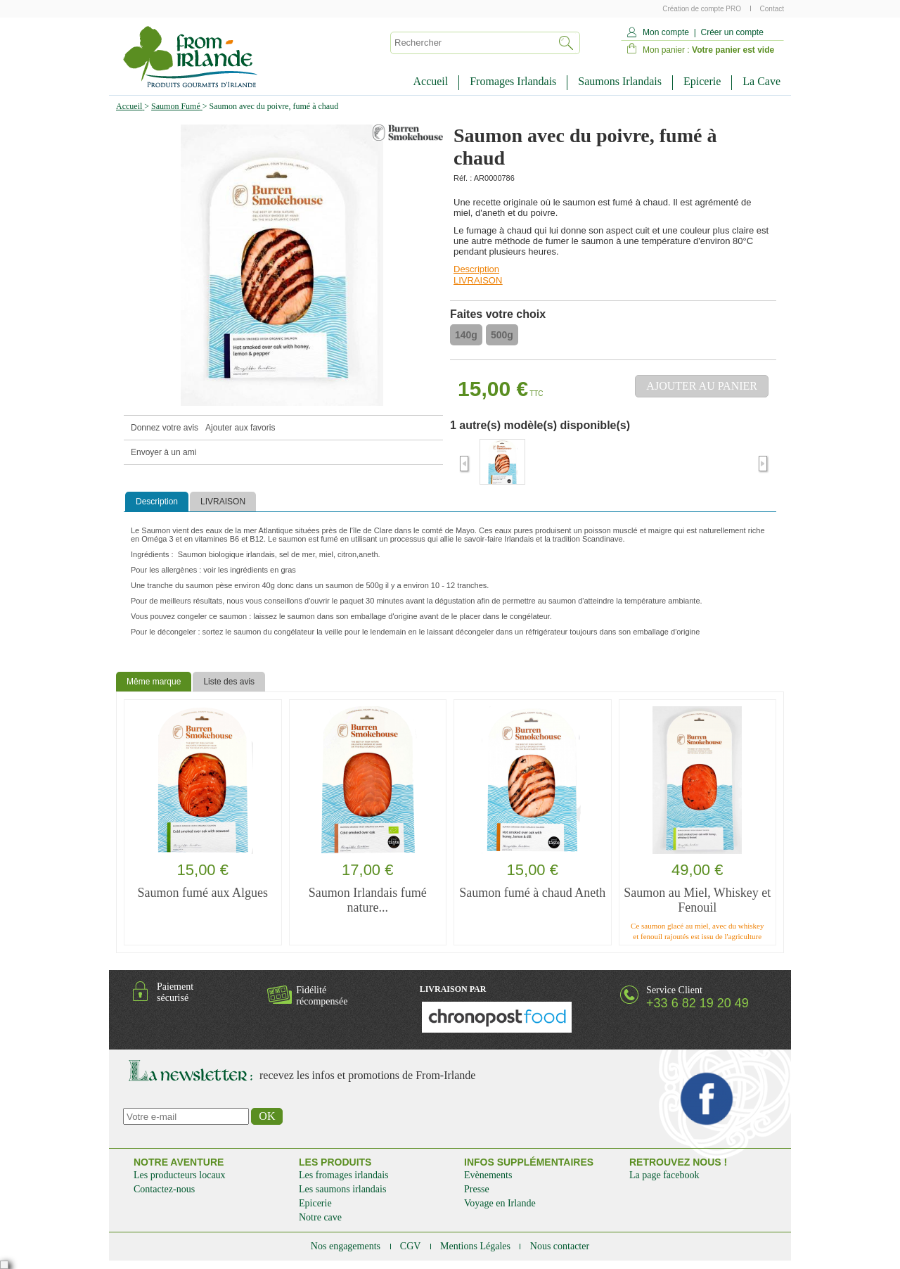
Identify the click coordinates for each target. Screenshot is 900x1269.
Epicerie (702, 81)
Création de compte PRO (702, 9)
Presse (476, 1189)
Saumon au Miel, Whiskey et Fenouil (697, 900)
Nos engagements (347, 1246)
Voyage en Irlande (500, 1203)
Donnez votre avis (164, 428)
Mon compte (666, 32)
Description (476, 269)
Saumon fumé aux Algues (203, 893)
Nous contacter (559, 1246)
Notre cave (320, 1217)
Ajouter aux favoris (240, 428)
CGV (411, 1246)
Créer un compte (731, 32)
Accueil (430, 81)
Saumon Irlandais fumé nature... (368, 900)
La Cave (761, 81)
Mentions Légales (476, 1246)
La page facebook (664, 1175)
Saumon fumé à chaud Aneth (532, 893)
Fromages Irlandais (513, 81)
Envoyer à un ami (163, 452)
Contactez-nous (164, 1189)
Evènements (488, 1175)
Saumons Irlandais (620, 81)
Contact (772, 9)
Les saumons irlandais (342, 1189)
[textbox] (470, 42)
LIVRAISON (478, 280)
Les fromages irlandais (344, 1175)
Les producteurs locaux (180, 1175)
